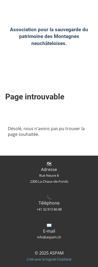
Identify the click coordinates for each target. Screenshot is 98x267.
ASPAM (11, 7)
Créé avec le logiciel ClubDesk (49, 259)
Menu (79, 7)
